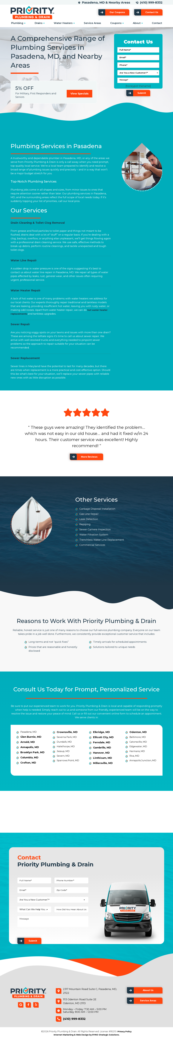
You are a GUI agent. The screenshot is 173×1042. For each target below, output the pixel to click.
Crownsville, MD (67, 732)
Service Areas (92, 23)
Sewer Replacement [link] (25, 358)
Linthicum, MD (102, 757)
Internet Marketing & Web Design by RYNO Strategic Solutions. (87, 1037)
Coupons (116, 23)
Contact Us (151, 12)
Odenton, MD (138, 732)
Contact (157, 23)
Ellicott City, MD (103, 737)
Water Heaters (63, 23)
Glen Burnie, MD (30, 737)
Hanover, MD (101, 752)
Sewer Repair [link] (20, 324)
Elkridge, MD (101, 732)
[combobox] (138, 72)
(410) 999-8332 (151, 2)
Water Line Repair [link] (24, 260)
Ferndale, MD (101, 742)
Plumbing (17, 23)
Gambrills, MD (102, 747)
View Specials (79, 93)
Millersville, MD (103, 763)
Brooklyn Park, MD (32, 752)
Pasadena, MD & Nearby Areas (107, 2)
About (137, 23)
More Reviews (89, 457)
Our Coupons (117, 12)
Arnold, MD (27, 742)
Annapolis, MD (29, 747)
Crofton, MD (28, 763)
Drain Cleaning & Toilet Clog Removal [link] (38, 222)
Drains (38, 23)
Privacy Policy (124, 1034)
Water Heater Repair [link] (25, 290)
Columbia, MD (29, 757)
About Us (148, 993)
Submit (141, 93)
